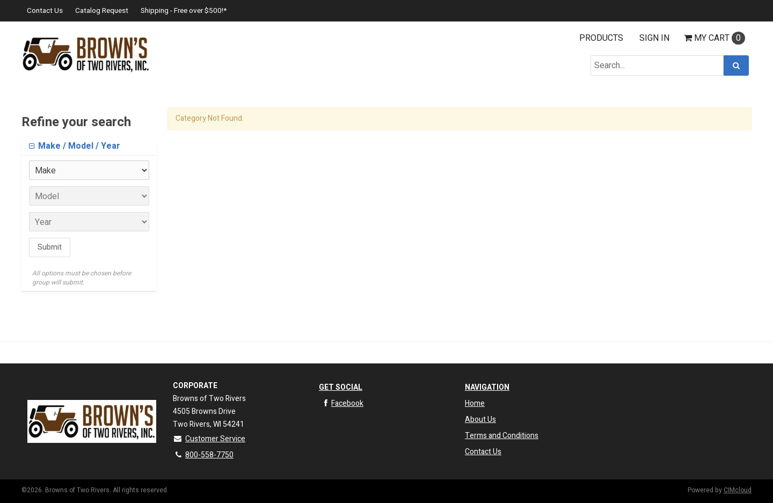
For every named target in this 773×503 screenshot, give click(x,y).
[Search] (736, 65)
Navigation (487, 387)
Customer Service (209, 438)
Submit (50, 247)
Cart (714, 38)
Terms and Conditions (501, 435)
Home (475, 403)
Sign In (654, 38)
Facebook (341, 403)
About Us (480, 419)
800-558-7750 (203, 455)
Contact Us (45, 10)
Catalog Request (101, 10)
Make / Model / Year (78, 146)
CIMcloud (738, 490)
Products (601, 38)
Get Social (340, 387)
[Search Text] (657, 65)
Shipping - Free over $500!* (184, 10)
